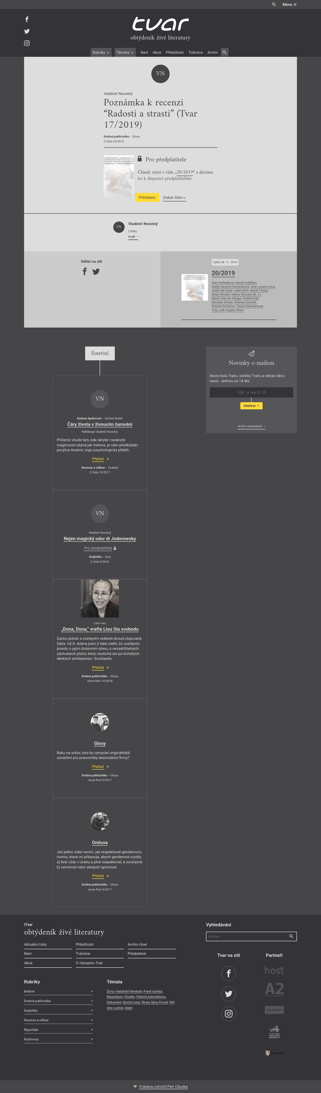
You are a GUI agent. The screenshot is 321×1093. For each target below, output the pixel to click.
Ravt (144, 52)
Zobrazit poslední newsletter (250, 416)
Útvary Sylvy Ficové (154, 1002)
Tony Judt (218, 310)
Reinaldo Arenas (222, 302)
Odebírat (251, 406)
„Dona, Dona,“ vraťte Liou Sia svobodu (99, 629)
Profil (132, 236)
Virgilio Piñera (235, 310)
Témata (125, 52)
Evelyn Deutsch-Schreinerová (230, 286)
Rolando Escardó (245, 302)
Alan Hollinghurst (223, 282)
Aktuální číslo (35, 944)
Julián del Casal (222, 290)
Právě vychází (153, 991)
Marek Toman (259, 290)
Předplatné (137, 953)
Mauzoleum (115, 997)
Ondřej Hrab (250, 298)
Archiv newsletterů (250, 426)
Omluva (100, 842)
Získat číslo (174, 197)
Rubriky (101, 52)
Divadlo (130, 997)
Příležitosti (175, 52)
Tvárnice (195, 52)
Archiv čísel (137, 944)
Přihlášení (147, 197)
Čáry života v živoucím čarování (99, 424)
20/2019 (185, 173)
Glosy (100, 743)
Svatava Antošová (223, 306)
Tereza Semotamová (249, 306)
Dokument (114, 1002)
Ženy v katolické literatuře (124, 991)
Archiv (212, 52)
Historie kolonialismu (151, 997)
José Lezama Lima (262, 286)
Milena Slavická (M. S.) (246, 294)
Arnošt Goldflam (246, 282)
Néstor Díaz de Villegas (227, 298)
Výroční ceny (131, 1002)
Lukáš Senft (241, 290)
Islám (128, 1008)
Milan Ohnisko (221, 294)
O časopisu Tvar (89, 963)
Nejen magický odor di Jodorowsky (100, 538)
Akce (157, 52)
